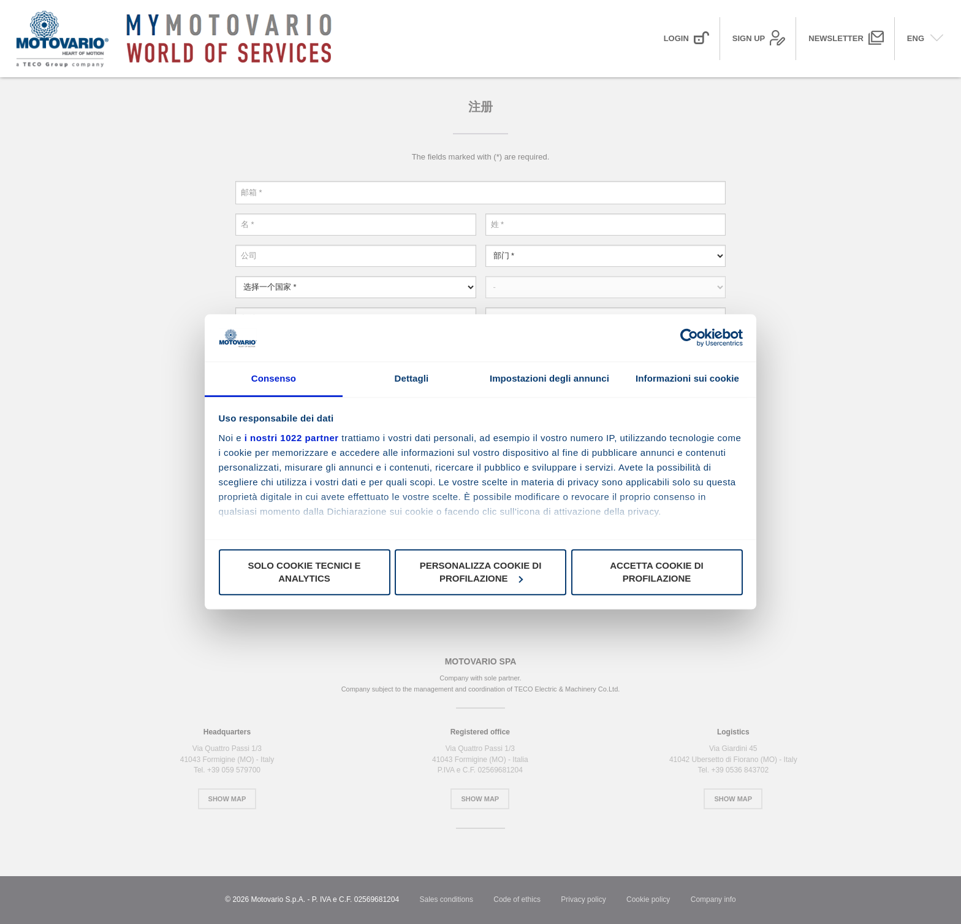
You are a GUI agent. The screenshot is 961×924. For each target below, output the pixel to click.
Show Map (227, 799)
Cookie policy (648, 899)
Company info (713, 899)
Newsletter (836, 38)
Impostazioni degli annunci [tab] (549, 378)
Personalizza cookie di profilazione (481, 572)
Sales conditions (446, 899)
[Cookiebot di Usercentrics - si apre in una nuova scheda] (689, 338)
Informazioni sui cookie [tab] (687, 378)
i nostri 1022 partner (292, 438)
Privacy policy (583, 899)
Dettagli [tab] (412, 378)
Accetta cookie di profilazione (657, 572)
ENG (915, 38)
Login (676, 38)
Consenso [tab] (273, 378)
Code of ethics (517, 899)
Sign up (748, 38)
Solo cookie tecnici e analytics (304, 572)
